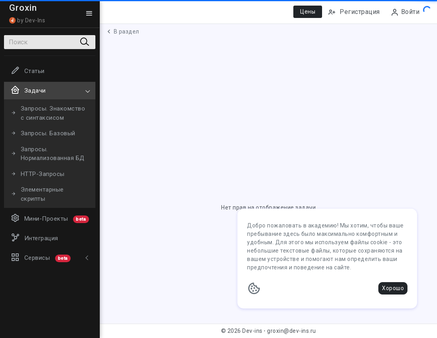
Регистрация (354, 12)
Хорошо (393, 288)
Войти (405, 12)
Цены (307, 11)
